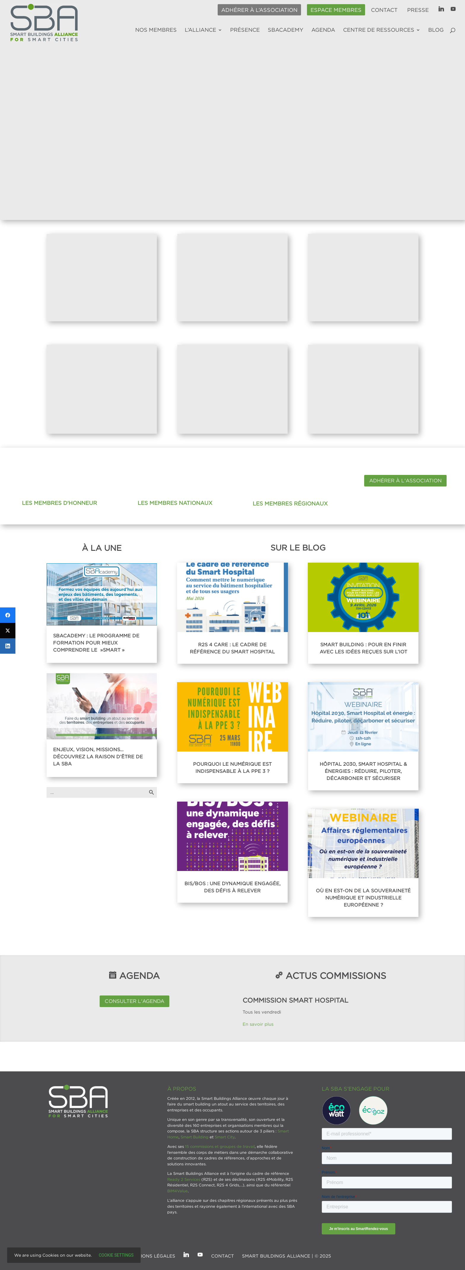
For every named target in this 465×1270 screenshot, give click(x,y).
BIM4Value (177, 1191)
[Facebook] (7, 615)
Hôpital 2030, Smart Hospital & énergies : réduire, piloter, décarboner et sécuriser (363, 771)
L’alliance (200, 30)
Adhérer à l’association (259, 10)
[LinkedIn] (7, 646)
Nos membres (156, 30)
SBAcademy (285, 30)
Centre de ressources (378, 30)
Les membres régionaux (290, 503)
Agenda (323, 30)
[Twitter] (7, 630)
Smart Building (194, 1137)
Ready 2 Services (183, 1179)
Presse (418, 10)
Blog (436, 30)
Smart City (225, 1137)
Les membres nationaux (175, 503)
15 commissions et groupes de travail (220, 1146)
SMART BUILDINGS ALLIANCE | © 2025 (286, 1255)
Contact (384, 10)
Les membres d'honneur (59, 503)
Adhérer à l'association (405, 480)
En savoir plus (259, 1024)
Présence (245, 30)
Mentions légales (151, 1255)
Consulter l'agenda (134, 1001)
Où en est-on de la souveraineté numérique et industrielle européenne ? (363, 897)
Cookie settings (116, 1255)
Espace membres (336, 10)
